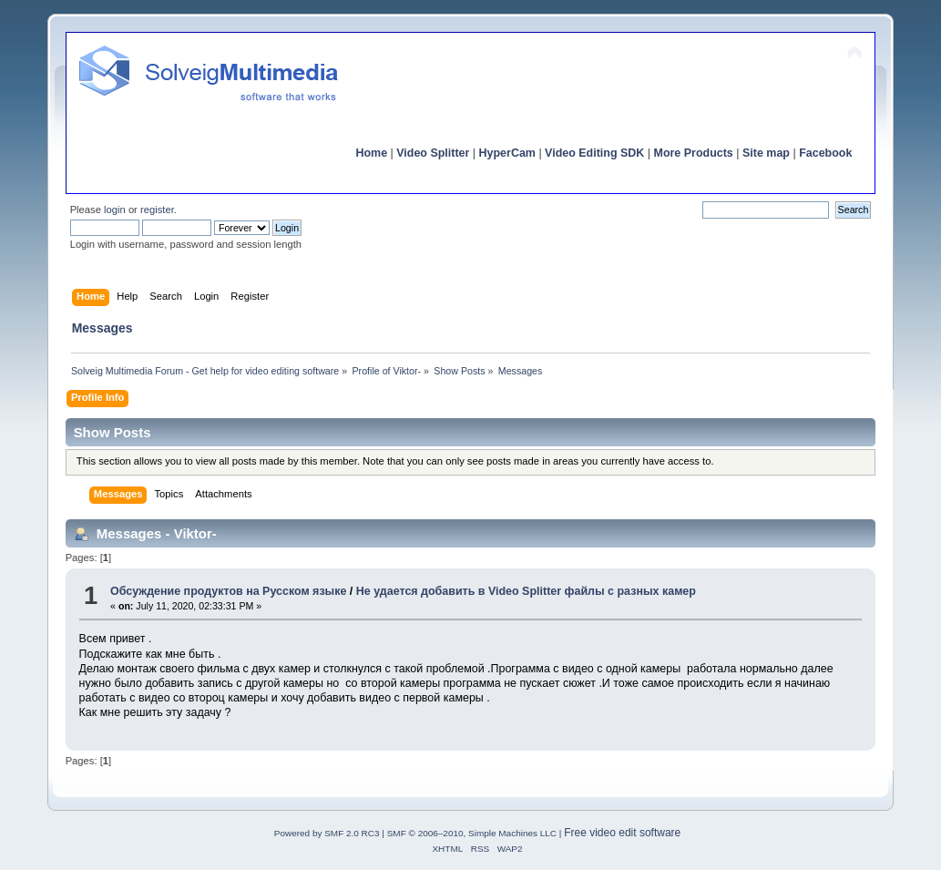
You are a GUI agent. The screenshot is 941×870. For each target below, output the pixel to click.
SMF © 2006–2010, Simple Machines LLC (472, 833)
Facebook (825, 153)
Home (371, 153)
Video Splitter (432, 153)
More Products (693, 153)
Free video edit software (622, 832)
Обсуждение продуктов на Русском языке (228, 591)
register (157, 209)
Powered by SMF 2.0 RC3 (327, 833)
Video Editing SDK (594, 153)
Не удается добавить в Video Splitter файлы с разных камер (526, 591)
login (115, 209)
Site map (766, 153)
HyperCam (507, 153)
